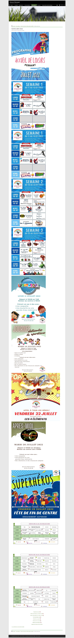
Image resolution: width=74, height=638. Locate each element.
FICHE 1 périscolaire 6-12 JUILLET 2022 (36, 615)
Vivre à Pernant (15, 2)
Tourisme (38, 5)
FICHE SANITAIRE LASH (36, 617)
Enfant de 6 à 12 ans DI (36, 620)
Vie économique (27, 5)
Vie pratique (34, 5)
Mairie (12, 5)
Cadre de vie (21, 5)
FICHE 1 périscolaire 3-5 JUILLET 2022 (37, 613)
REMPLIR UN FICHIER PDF (37, 622)
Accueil (14, 26)
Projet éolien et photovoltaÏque (47, 5)
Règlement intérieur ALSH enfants (37, 624)
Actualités (16, 5)
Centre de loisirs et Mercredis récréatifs (27, 26)
